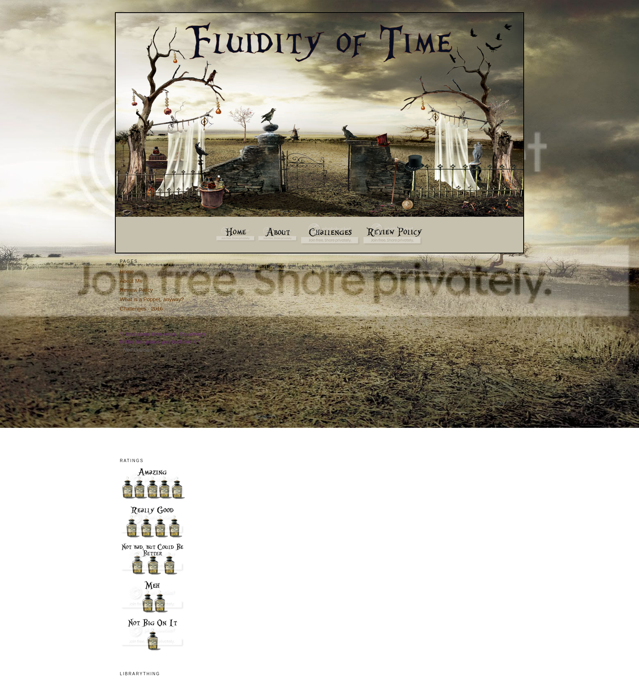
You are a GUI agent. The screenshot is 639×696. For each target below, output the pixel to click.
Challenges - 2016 (141, 309)
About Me (131, 281)
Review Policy (136, 290)
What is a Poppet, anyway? (152, 299)
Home (127, 272)
